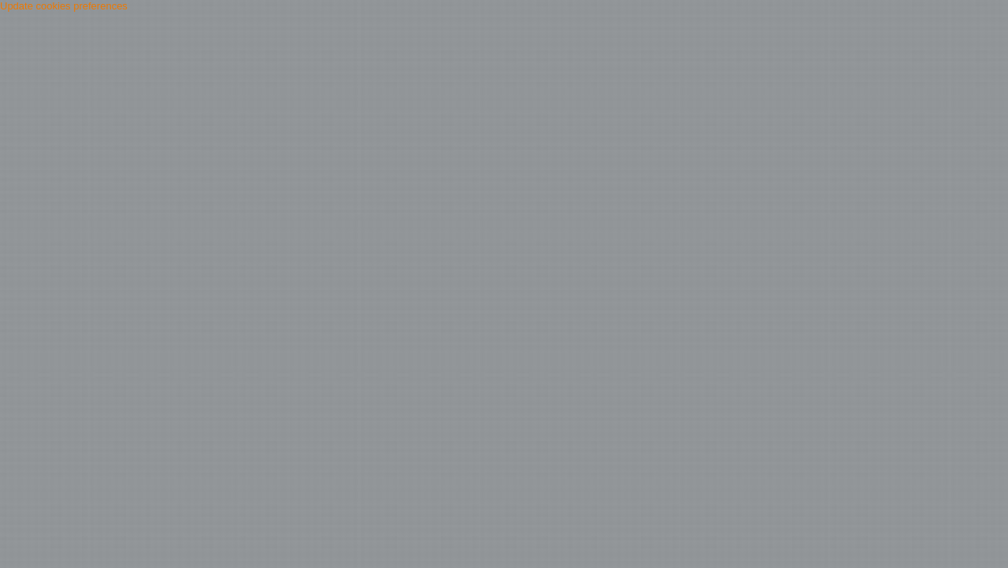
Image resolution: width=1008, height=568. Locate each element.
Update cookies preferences (64, 6)
